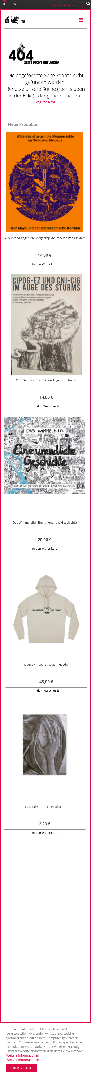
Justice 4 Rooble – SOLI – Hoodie (46, 664)
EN (14, 4)
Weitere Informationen (22, 1055)
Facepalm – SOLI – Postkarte (44, 807)
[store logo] (15, 20)
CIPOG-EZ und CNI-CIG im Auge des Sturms (46, 380)
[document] (46, 1049)
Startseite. (46, 102)
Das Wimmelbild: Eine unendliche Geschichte (45, 522)
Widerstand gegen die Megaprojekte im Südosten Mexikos (45, 238)
